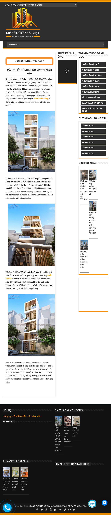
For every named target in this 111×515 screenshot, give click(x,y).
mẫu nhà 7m (88, 148)
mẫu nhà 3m (88, 126)
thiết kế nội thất (90, 92)
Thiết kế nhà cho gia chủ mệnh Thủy (6, 484)
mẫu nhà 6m (88, 142)
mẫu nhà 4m (88, 131)
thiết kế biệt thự (90, 86)
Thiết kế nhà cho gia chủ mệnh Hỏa (24, 484)
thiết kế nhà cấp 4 (91, 81)
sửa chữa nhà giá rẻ (92, 103)
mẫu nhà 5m (88, 137)
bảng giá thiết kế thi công (92, 109)
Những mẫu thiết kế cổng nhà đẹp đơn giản (84, 259)
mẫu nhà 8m (88, 153)
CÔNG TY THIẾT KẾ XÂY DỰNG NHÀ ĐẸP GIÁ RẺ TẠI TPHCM (55, 506)
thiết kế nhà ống (90, 70)
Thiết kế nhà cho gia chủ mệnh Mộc (15, 484)
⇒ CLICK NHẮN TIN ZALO (29, 61)
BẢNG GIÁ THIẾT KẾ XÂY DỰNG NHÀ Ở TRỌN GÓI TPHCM (58, 439)
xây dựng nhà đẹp (91, 97)
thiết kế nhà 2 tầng (92, 75)
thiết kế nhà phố (90, 64)
